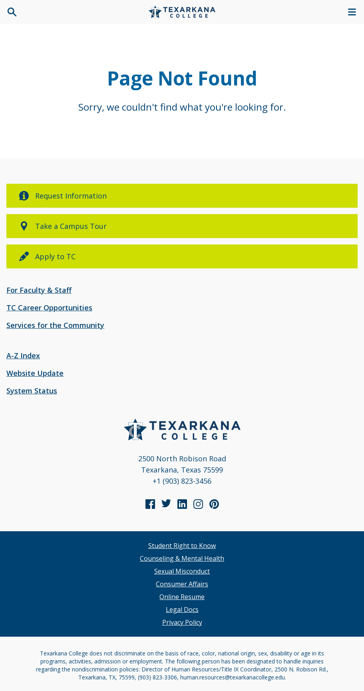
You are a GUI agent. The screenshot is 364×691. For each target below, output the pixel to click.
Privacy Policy (182, 622)
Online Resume (182, 596)
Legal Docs (182, 609)
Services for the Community (55, 325)
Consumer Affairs (182, 584)
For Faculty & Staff (39, 290)
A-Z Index (23, 355)
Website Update (35, 373)
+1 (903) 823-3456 (182, 481)
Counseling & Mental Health (182, 558)
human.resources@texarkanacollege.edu (232, 677)
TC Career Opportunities (49, 307)
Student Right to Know (182, 545)
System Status (31, 390)
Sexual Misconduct (182, 571)
